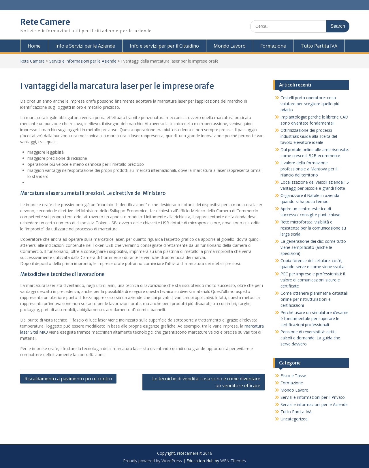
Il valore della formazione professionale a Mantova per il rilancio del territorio (308, 169)
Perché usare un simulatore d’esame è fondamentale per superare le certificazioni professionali (314, 318)
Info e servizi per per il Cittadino (164, 46)
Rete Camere (45, 22)
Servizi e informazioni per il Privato (312, 397)
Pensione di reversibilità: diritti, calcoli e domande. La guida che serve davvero (310, 338)
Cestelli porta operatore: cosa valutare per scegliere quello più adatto (309, 103)
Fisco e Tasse (293, 375)
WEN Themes (233, 460)
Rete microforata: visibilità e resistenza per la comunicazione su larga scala (313, 228)
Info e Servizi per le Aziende (85, 46)
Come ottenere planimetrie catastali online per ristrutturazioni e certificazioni (314, 299)
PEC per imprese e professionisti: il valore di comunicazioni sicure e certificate (312, 280)
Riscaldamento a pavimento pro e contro (68, 378)
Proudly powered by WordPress (152, 460)
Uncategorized (294, 419)
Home (34, 46)
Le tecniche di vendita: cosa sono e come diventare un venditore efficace (206, 382)
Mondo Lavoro (230, 46)
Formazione (273, 46)
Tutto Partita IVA (319, 46)
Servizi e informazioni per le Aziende (82, 61)
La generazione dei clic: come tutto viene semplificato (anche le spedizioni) (313, 247)
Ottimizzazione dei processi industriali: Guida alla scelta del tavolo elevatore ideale (308, 136)
